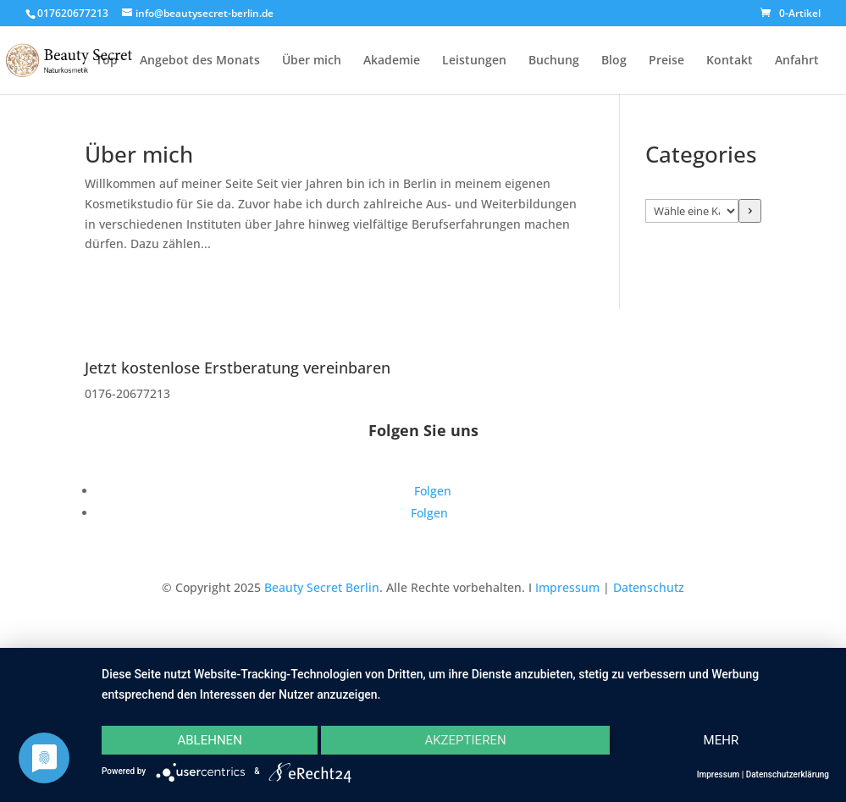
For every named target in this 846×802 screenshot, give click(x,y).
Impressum (567, 587)
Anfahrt (797, 61)
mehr (721, 740)
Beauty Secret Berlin (321, 587)
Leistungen (474, 61)
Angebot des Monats (200, 61)
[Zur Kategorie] (749, 211)
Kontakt (729, 61)
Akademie (391, 61)
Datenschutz (648, 587)
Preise (666, 61)
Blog (614, 61)
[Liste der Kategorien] (691, 211)
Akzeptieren (465, 740)
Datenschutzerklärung (787, 774)
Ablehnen (209, 740)
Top (107, 61)
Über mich (311, 61)
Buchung (553, 61)
